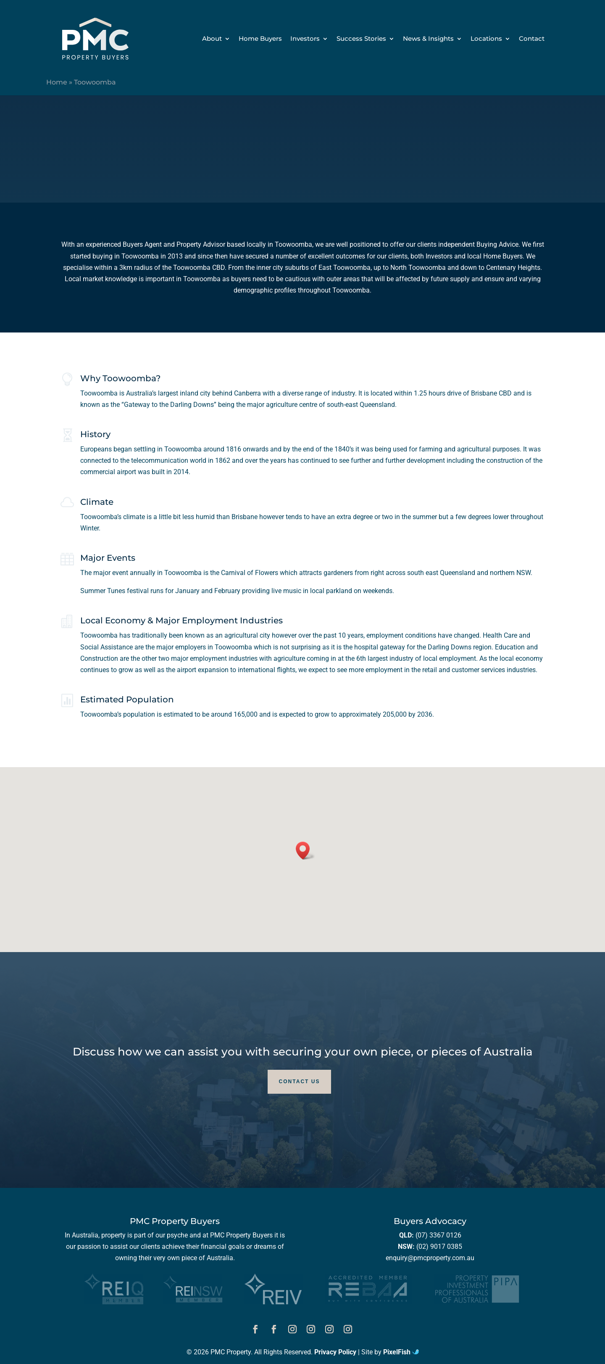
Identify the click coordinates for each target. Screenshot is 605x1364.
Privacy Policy (335, 1352)
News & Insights (428, 39)
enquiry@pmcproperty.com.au (430, 1258)
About (212, 39)
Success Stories (361, 39)
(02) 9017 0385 (439, 1247)
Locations (486, 39)
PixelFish (401, 1352)
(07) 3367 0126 (438, 1235)
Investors (305, 39)
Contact (531, 39)
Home (56, 82)
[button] (305, 851)
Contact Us (299, 1081)
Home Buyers (260, 39)
